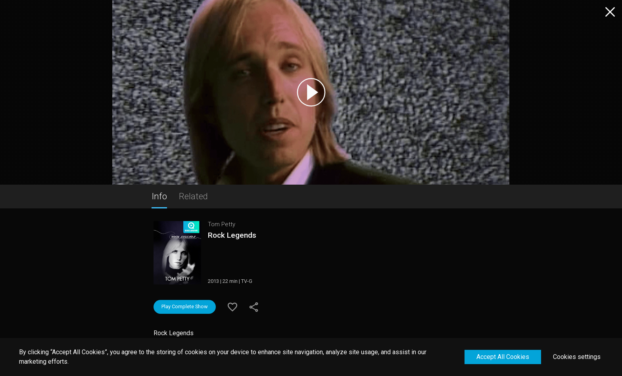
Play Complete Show (184, 306)
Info (159, 196)
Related (193, 196)
